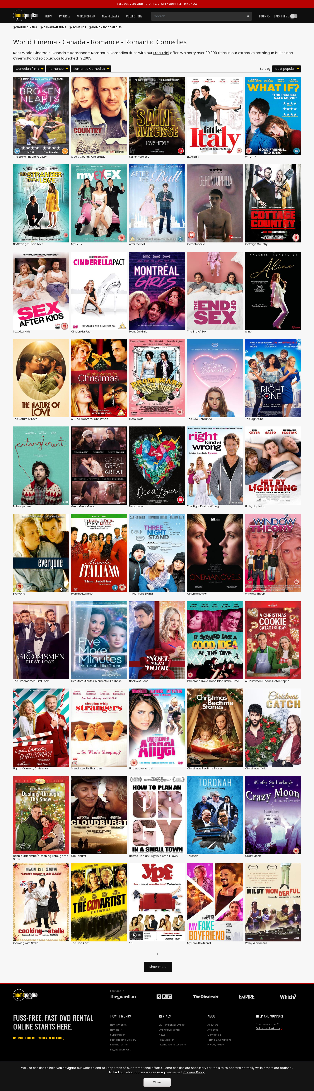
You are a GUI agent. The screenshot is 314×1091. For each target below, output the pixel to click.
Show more (158, 967)
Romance (79, 27)
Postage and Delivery (123, 1040)
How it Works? (118, 1024)
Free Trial (161, 52)
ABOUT (212, 1016)
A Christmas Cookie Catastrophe (267, 681)
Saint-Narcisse (139, 157)
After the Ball (137, 244)
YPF (131, 943)
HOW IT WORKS (120, 1016)
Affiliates (212, 1029)
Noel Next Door (138, 681)
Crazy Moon (253, 856)
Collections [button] (134, 16)
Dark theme (281, 16)
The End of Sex (196, 331)
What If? (250, 157)
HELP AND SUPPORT (269, 1016)
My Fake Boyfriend (199, 943)
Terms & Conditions (219, 1040)
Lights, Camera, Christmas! (31, 768)
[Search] (197, 16)
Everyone (19, 593)
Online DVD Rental (169, 1029)
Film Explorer (166, 1040)
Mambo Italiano (81, 593)
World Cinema (26, 27)
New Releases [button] (110, 16)
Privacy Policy (215, 1044)
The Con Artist (80, 943)
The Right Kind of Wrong (203, 506)
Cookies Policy (194, 1072)
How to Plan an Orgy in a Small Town (153, 856)
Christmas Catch (256, 768)
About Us (212, 1024)
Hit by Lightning (255, 506)
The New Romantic (199, 419)
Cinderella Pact (81, 331)
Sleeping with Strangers (86, 768)
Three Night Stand (141, 593)
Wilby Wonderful (256, 943)
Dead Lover (136, 506)
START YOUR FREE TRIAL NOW (157, 4)
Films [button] (48, 16)
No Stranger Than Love (28, 244)
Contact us (214, 1034)
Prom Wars (136, 419)
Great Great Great (83, 506)
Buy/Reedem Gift (120, 1049)
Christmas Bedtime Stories (205, 768)
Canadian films (54, 27)
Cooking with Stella (26, 943)
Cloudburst (78, 856)
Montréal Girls (138, 331)
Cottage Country (256, 244)
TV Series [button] (64, 16)
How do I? (116, 1029)
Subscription (117, 1034)
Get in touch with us (268, 1028)
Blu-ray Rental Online (171, 1024)
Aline (248, 331)
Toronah (192, 856)
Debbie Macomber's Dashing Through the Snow (40, 857)
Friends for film (119, 1044)
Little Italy (193, 157)
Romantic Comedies (107, 27)
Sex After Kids (22, 331)
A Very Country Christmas (88, 157)
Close (157, 1082)
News (162, 1034)
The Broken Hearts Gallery (30, 157)
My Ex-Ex (76, 244)
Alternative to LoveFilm (172, 1044)
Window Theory (255, 593)
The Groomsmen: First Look (31, 681)
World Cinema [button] (86, 16)
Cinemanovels (197, 593)
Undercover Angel (141, 768)
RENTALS (165, 1016)
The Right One (254, 419)
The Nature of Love (25, 419)
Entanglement (22, 506)
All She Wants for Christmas (89, 419)
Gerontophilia (196, 244)
